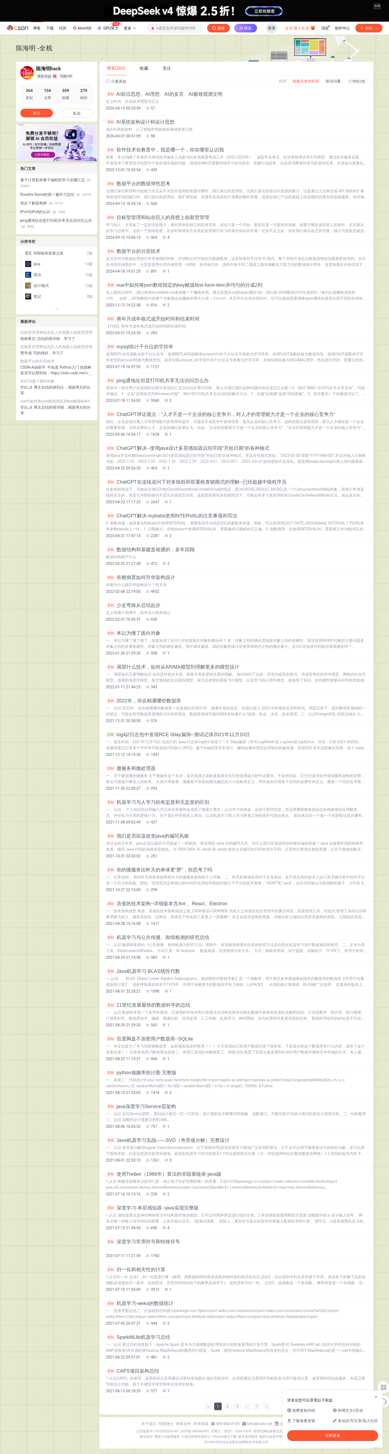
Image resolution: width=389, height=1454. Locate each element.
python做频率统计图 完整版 (141, 1072)
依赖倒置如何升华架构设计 (140, 577)
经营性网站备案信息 (267, 1431)
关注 (36, 113)
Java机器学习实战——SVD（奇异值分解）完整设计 (168, 1140)
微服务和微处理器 (131, 768)
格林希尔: (28, 338)
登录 (271, 28)
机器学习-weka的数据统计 (139, 1303)
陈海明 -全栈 (34, 48)
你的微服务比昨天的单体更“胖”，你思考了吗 (159, 870)
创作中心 (342, 28)
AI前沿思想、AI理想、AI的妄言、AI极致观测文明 (164, 94)
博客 (37, 28)
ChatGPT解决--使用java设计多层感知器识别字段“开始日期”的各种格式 (187, 448)
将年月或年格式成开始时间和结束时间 (153, 319)
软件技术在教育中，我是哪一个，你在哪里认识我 (165, 150)
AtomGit (81, 27)
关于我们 (148, 1424)
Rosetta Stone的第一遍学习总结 (55, 194)
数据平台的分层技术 (133, 251)
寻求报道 (200, 1424)
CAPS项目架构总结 (132, 1371)
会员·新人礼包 (300, 27)
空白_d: (27, 387)
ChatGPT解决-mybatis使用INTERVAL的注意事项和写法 (171, 515)
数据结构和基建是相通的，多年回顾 (150, 549)
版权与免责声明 (270, 1437)
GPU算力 (108, 26)
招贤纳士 (166, 1424)
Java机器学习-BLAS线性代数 (143, 971)
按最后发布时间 (305, 81)
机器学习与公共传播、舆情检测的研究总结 (157, 937)
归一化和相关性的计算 (135, 1269)
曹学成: (27, 353)
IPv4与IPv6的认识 (42, 212)
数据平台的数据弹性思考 (138, 183)
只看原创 (116, 81)
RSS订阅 (357, 81)
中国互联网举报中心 (196, 1437)
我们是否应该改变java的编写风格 (147, 836)
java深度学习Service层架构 (141, 1106)
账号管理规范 (248, 1437)
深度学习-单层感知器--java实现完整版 (152, 1208)
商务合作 (183, 1424)
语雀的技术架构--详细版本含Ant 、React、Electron (166, 903)
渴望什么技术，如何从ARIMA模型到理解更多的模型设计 (172, 667)
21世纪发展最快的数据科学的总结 (148, 1005)
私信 (77, 113)
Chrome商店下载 (224, 1437)
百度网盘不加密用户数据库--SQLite (149, 1039)
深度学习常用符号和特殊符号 (143, 1241)
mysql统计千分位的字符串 (139, 346)
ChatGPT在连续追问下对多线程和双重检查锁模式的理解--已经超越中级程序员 (196, 482)
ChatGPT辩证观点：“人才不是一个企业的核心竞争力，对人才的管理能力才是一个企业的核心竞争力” (220, 414)
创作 (369, 28)
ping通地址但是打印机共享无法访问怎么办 (157, 380)
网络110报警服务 (167, 1437)
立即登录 (332, 1435)
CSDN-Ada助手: (33, 367)
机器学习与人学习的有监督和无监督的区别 (157, 802)
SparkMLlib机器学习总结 (138, 1337)
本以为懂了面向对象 (133, 633)
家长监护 (146, 1437)
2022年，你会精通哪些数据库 (143, 700)
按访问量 (333, 81)
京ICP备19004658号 (195, 1431)
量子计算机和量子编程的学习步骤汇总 (55, 183)
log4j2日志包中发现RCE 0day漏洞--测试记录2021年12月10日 (178, 734)
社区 (63, 28)
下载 (50, 28)
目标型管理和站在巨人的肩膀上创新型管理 (157, 217)
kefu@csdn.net (259, 1424)
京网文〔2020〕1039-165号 (231, 1431)
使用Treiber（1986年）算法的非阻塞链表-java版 (163, 1174)
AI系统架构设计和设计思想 (140, 122)
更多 (130, 28)
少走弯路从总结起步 (133, 605)
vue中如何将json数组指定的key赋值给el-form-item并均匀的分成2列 (184, 285)
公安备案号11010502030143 (157, 1431)
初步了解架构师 (42, 203)
